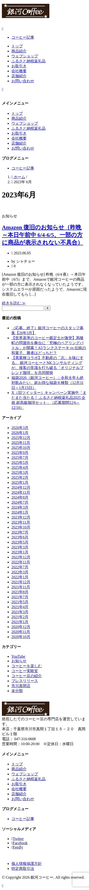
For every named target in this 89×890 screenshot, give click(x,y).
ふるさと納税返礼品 (28, 61)
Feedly (17, 847)
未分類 (17, 691)
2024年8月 (19, 497)
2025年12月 (20, 438)
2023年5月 (19, 542)
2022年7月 (19, 567)
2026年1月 (19, 433)
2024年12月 (20, 487)
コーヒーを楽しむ (26, 666)
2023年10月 (20, 527)
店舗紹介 (19, 76)
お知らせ (19, 661)
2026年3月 (19, 428)
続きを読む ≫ (14, 303)
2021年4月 (19, 607)
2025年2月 (19, 477)
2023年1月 (19, 552)
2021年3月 (19, 612)
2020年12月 (20, 627)
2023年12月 (20, 517)
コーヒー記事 (22, 37)
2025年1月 (19, 482)
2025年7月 (19, 458)
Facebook (19, 843)
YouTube (18, 656)
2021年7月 (19, 597)
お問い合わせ (22, 81)
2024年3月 (19, 507)
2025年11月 (20, 443)
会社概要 (19, 71)
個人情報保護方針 (26, 864)
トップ (17, 46)
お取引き (19, 66)
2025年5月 (19, 463)
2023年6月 (19, 537)
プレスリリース (24, 681)
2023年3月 (19, 547)
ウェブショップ (24, 56)
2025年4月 (19, 468)
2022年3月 (19, 572)
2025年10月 (20, 448)
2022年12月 (20, 557)
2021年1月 (19, 622)
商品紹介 (19, 51)
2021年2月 (19, 617)
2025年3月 (19, 472)
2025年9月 (19, 453)
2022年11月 (20, 562)
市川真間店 (20, 686)
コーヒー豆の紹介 (26, 676)
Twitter (17, 839)
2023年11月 (20, 522)
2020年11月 (20, 632)
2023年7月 (19, 532)
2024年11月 (20, 492)
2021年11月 (20, 587)
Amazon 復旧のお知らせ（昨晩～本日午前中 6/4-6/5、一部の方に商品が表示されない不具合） (42, 235)
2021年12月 (20, 582)
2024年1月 (19, 512)
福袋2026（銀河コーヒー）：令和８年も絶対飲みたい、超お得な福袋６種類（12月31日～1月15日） (47, 383)
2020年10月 (20, 637)
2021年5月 (19, 602)
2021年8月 (19, 592)
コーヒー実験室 (24, 671)
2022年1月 (19, 577)
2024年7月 (19, 502)
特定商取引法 (22, 869)
